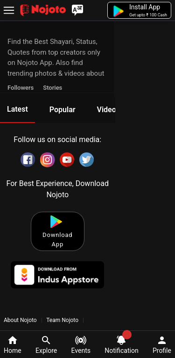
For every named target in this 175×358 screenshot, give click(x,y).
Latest (17, 109)
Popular (62, 109)
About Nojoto (21, 320)
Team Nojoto (62, 320)
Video (106, 109)
